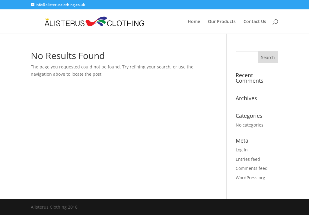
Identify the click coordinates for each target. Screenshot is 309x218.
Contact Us (255, 21)
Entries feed (248, 159)
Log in (242, 150)
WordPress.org (250, 177)
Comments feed (252, 168)
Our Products (222, 21)
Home (194, 21)
